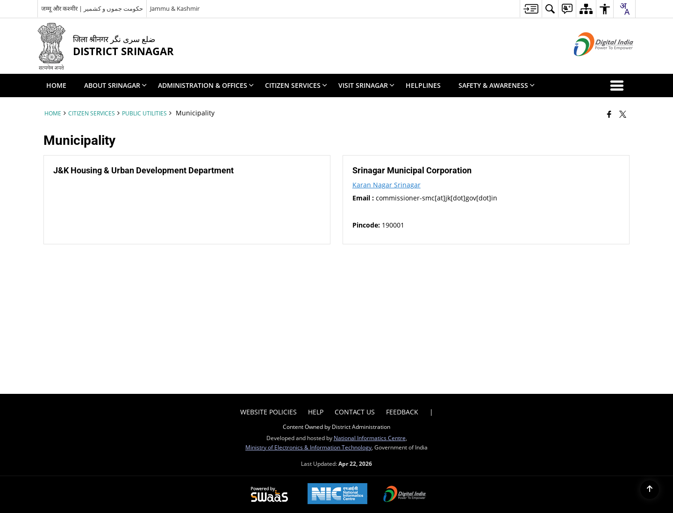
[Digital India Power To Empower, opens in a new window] (404, 495)
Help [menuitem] (315, 411)
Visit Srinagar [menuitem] (366, 85)
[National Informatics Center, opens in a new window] (337, 494)
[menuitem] (531, 8)
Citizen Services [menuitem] (296, 85)
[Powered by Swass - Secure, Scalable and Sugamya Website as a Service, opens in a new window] (269, 495)
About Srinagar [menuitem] (115, 85)
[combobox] (624, 9)
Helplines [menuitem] (423, 85)
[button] (619, 85)
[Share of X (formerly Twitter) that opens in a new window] (623, 114)
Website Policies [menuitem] (268, 411)
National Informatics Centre (370, 438)
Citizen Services (91, 113)
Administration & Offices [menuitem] (206, 85)
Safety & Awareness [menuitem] (496, 85)
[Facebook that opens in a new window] (609, 114)
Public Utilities (144, 113)
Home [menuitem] (56, 85)
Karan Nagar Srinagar (386, 184)
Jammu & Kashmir (175, 8)
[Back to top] (649, 489)
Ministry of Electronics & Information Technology (308, 447)
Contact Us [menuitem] (355, 411)
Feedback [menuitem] (402, 411)
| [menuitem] (431, 411)
